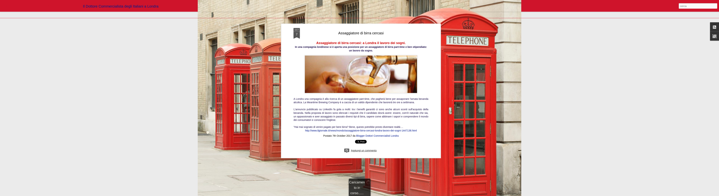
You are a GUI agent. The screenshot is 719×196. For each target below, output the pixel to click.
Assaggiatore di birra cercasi (361, 33)
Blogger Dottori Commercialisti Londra (377, 135)
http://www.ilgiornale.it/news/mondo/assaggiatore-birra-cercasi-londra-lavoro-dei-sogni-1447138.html (361, 130)
